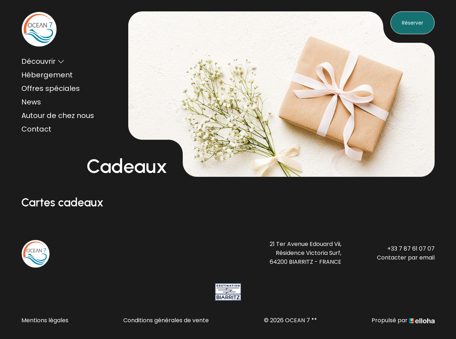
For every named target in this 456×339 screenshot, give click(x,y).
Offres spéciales (50, 88)
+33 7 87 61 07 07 (411, 249)
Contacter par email (406, 257)
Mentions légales (44, 320)
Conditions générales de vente (166, 320)
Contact (36, 129)
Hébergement (47, 75)
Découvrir (42, 61)
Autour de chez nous (57, 115)
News (31, 102)
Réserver (412, 22)
